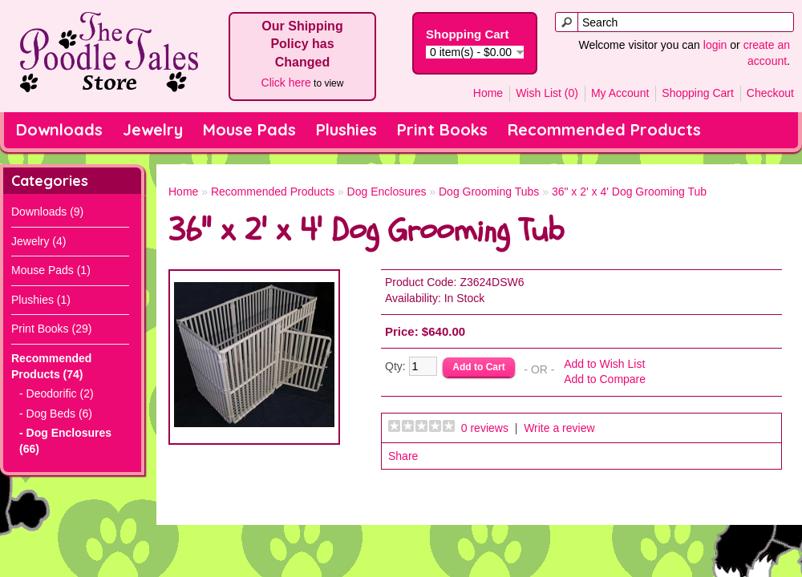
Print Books (442, 129)
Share (403, 456)
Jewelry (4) (38, 241)
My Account (620, 93)
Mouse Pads (249, 129)
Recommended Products (604, 129)
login (715, 44)
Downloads (59, 129)
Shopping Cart (698, 93)
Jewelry (153, 129)
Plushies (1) (41, 299)
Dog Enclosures (387, 191)
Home (488, 93)
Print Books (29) (51, 328)
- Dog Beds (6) (55, 413)
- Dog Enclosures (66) (65, 440)
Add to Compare (605, 379)
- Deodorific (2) (56, 393)
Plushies (346, 129)
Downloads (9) (47, 211)
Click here (286, 82)
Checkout (770, 93)
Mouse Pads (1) (51, 270)
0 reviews (484, 428)
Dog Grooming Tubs (489, 191)
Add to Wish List (604, 363)
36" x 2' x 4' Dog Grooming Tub (629, 191)
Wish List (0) (547, 93)
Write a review (559, 428)
